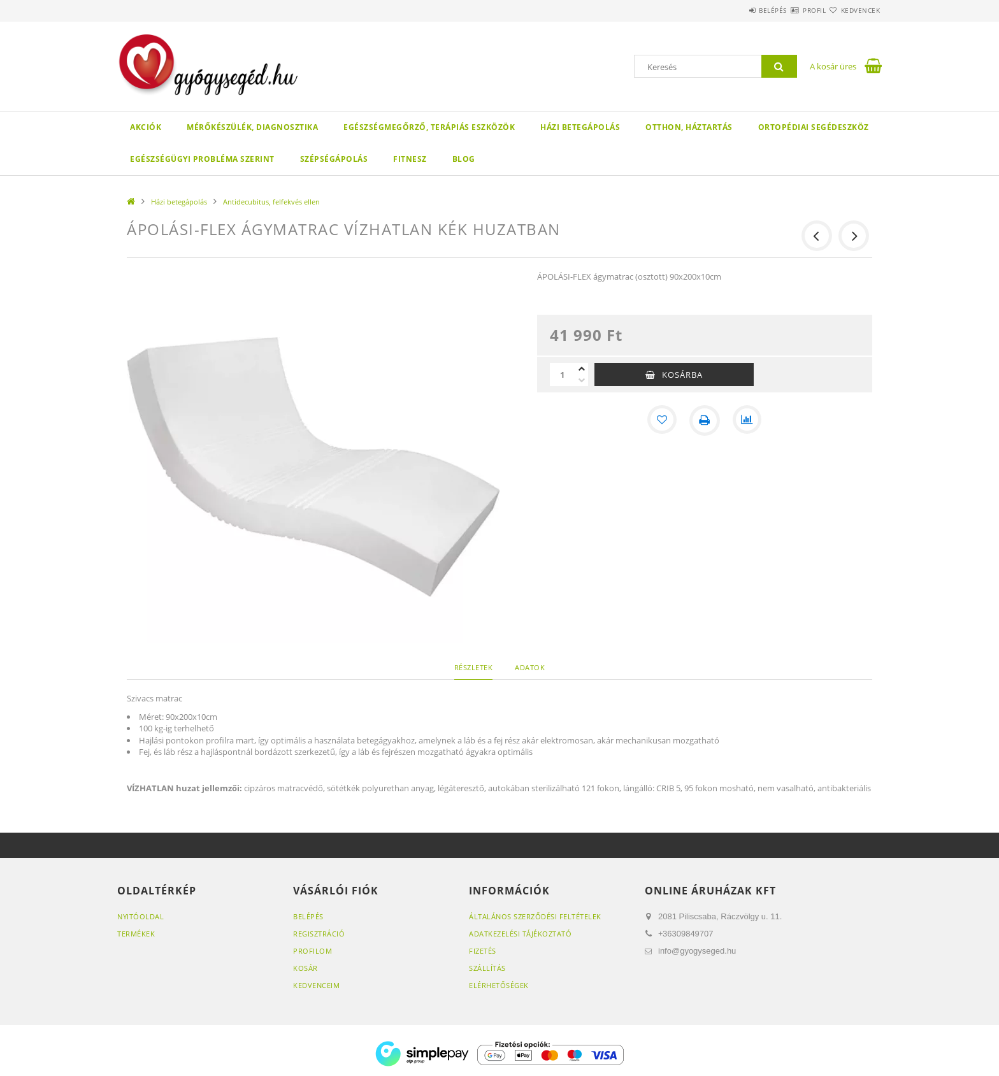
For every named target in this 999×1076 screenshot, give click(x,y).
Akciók (145, 127)
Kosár (305, 968)
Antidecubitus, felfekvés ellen (271, 201)
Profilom (312, 951)
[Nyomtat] (704, 420)
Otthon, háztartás (689, 127)
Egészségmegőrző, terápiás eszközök (429, 127)
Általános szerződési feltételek (535, 916)
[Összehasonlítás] (748, 420)
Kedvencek (853, 10)
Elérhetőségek (499, 985)
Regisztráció (319, 933)
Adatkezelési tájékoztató (520, 933)
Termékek (136, 933)
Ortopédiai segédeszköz (813, 127)
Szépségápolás (334, 159)
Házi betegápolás (580, 127)
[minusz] (581, 380)
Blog (463, 159)
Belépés (735, 10)
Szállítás (487, 968)
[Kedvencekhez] (661, 420)
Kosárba (682, 374)
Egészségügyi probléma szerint (202, 159)
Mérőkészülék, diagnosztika (252, 127)
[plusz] (581, 369)
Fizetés (482, 951)
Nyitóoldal (140, 916)
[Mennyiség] (562, 374)
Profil (791, 10)
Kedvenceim (316, 985)
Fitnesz (410, 159)
